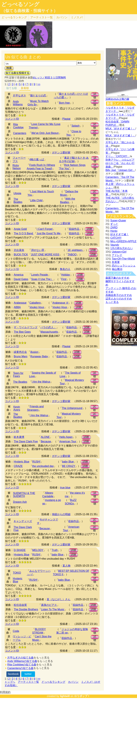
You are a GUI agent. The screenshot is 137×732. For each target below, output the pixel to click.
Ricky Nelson (17, 167)
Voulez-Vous (37, 307)
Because (46, 441)
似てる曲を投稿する (17, 72)
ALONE (45, 437)
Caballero (35, 302)
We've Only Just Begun (45, 133)
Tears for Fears (18, 374)
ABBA (17, 307)
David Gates (21, 279)
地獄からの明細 (61, 514)
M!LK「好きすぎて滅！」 (120, 128)
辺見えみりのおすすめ (119, 298)
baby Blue (68, 461)
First (63, 279)
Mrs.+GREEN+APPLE (123, 241)
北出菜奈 (19, 250)
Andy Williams (18, 103)
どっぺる (14, 17)
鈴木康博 (19, 437)
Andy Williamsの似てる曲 (22, 661)
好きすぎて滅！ (119, 234)
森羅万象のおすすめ (117, 277)
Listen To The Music (52, 609)
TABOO (72, 254)
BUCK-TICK (21, 254)
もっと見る (112, 302)
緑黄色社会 (20, 352)
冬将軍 (116, 262)
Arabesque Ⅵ (60, 302)
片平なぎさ (19, 95)
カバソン (61, 17)
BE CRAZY (68, 466)
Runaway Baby (39, 356)
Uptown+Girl (119, 251)
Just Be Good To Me (49, 233)
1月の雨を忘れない (121, 248)
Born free (64, 102)
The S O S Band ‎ (24, 233)
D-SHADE (20, 550)
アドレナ (117, 255)
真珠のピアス (49, 605)
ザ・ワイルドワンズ (25, 327)
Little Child (36, 200)
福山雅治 (117, 269)
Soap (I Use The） (42, 279)
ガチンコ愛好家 (61, 152)
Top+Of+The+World (123, 258)
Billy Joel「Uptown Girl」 (120, 170)
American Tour (67, 441)
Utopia (17, 193)
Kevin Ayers (16, 408)
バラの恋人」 (48, 327)
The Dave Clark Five (26, 441)
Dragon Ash (20, 501)
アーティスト (41, 17)
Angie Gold (20, 229)
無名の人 (65, 269)
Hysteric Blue (21, 461)
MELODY (38, 550)
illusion (34, 352)
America (18, 274)
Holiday (65, 274)
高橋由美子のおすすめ (119, 295)
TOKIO (17, 572)
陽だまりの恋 (38, 95)
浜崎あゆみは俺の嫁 (117, 99)
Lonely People (39, 274)
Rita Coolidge (18, 126)
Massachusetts (49, 331)
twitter (28, 674)
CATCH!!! (115, 237)
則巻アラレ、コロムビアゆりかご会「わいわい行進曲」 (120, 163)
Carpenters (19, 133)
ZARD (114, 227)
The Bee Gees (22, 331)
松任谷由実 (20, 605)
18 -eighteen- (75, 250)
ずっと (114, 224)
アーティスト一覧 (28, 681)
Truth (55, 550)
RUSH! (36, 461)
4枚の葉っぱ (36, 159)
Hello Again (66, 437)
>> (38, 84)
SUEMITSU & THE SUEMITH (24, 495)
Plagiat (66, 118)
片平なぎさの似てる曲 (20, 657)
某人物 (66, 565)
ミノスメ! (77, 17)
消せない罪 (37, 250)
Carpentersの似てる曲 (20, 668)
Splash (76, 125)
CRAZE (18, 466)
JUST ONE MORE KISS (45, 254)
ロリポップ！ (82, 696)
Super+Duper (118, 220)
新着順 (25, 88)
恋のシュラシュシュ (124, 265)
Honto (113, 231)
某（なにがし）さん (58, 599)
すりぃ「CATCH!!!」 (118, 156)
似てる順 (11, 88)
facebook (13, 674)
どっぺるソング (20, 4)
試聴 (94, 94)
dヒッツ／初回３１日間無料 (49, 77)
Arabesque (20, 302)
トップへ (10, 681)
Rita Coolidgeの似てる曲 (21, 664)
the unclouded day (43, 466)
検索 (9, 68)
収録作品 (74, 229)
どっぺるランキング (53, 681)
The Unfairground (72, 408)
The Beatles (18, 200)
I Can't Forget (44, 229)
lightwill (65, 696)
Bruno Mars (20, 356)
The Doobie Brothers (26, 609)
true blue (65, 487)
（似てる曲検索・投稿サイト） (29, 11)
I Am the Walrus (41, 381)
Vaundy (114, 244)
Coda (16, 631)
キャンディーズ (23, 521)
